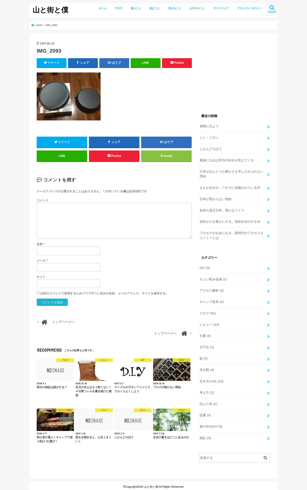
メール (42, 260)
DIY (205, 267)
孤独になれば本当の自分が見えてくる (227, 160)
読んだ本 (208, 402)
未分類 (207, 368)
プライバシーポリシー (249, 8)
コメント (43, 200)
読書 (205, 413)
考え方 (207, 391)
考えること (174, 8)
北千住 (207, 346)
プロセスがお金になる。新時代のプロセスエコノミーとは (232, 235)
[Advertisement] (234, 70)
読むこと (154, 8)
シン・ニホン (209, 137)
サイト (41, 277)
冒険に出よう (209, 126)
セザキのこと (197, 8)
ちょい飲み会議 (213, 278)
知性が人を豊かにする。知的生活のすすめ (230, 221)
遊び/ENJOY (211, 425)
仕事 (205, 335)
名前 (41, 244)
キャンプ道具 (211, 301)
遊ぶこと (136, 8)
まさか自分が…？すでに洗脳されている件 (230, 187)
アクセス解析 (211, 289)
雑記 (205, 436)
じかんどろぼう (211, 148)
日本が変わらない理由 (216, 198)
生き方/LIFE (211, 380)
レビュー (209, 323)
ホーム (102, 8)
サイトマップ (221, 8)
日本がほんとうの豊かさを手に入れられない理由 (232, 174)
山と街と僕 (50, 10)
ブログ (118, 8)
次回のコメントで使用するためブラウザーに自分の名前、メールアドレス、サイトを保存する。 (104, 293)
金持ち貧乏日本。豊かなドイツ (222, 210)
